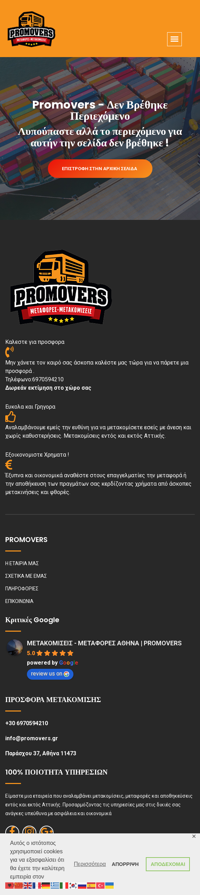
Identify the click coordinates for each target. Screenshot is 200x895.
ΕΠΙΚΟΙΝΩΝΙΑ (19, 601)
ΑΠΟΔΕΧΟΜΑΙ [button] (168, 864)
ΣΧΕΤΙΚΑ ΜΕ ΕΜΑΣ (26, 576)
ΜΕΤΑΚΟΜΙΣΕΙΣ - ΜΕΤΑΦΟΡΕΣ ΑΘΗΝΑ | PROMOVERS (104, 643)
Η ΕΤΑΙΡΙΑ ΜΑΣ (22, 563)
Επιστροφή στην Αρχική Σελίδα (99, 168)
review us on (50, 673)
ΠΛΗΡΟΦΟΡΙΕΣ (21, 588)
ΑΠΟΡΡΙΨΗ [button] (125, 864)
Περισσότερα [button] (90, 864)
